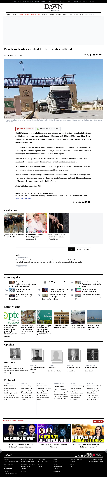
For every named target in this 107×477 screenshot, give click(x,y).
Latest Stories (12, 306)
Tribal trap (52, 367)
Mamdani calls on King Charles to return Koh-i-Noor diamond (21, 297)
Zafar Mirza (7, 366)
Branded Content (26, 466)
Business (58, 14)
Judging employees (73, 367)
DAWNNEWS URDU (28, 1)
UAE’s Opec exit (59, 386)
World (76, 14)
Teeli (71, 466)
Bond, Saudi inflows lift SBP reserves (61, 326)
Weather (39, 464)
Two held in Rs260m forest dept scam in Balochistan (56, 237)
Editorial (9, 380)
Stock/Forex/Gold (42, 461)
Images (37, 1)
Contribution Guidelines (11, 461)
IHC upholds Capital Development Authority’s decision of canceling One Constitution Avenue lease (44, 330)
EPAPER (14, 1)
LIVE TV (19, 1)
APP (5, 55)
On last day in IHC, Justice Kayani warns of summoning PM (88, 297)
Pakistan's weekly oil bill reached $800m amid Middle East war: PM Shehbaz (55, 297)
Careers (85, 1)
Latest (14, 14)
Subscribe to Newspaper (28, 459)
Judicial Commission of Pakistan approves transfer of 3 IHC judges (88, 284)
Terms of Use (8, 468)
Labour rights (42, 386)
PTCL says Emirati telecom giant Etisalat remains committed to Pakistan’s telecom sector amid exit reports (10, 331)
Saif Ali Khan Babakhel (54, 371)
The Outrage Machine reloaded (37, 368)
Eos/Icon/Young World (76, 459)
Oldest (72, 249)
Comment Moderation (10, 473)
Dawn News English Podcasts (14, 421)
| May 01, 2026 (53, 10)
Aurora (49, 1)
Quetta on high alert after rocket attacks (14, 236)
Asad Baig (33, 373)
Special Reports (58, 466)
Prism (70, 14)
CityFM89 (55, 1)
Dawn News (57, 471)
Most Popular (12, 277)
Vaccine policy (26, 386)
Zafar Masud (89, 371)
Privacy (6, 471)
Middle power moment (57, 282)
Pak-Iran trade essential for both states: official (38, 49)
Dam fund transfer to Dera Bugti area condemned (34, 237)
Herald (43, 1)
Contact (6, 459)
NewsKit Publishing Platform (96, 461)
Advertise (62, 1)
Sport (81, 14)
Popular (87, 249)
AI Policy (6, 466)
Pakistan (44, 14)
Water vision (8, 386)
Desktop (39, 466)
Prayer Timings (41, 459)
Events (69, 1)
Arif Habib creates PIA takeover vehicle (78, 326)
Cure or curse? (10, 362)
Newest (79, 249)
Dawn (55, 459)
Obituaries (92, 1)
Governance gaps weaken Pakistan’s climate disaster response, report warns (27, 329)
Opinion (51, 14)
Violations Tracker (23, 14)
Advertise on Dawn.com (27, 464)
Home (8, 14)
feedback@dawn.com (23, 198)
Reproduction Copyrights (28, 461)
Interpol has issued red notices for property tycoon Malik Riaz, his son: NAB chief (22, 284)
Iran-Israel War (36, 14)
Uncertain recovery (77, 386)
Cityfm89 (72, 461)
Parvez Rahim (71, 371)
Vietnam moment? (91, 367)
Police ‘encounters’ (94, 386)
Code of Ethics (8, 464)
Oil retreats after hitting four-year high (93, 327)
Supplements (77, 1)
